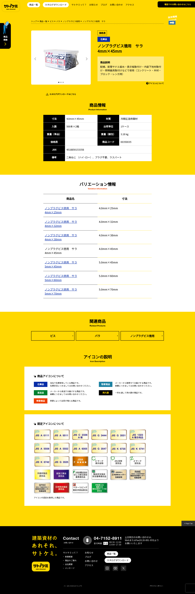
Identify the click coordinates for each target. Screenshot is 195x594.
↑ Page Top (188, 523)
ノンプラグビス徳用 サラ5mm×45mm (61, 264)
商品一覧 (33, 4)
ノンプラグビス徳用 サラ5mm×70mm (61, 291)
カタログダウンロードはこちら (62, 94)
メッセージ (69, 568)
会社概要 (69, 564)
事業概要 (69, 556)
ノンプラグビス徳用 (71, 21)
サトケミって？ (79, 4)
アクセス (130, 4)
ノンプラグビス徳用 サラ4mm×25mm (61, 210)
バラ (58, 21)
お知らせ (93, 4)
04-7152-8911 (108, 538)
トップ (34, 21)
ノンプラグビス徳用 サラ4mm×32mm (61, 224)
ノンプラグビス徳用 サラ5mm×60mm (61, 278)
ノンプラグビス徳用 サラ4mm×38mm (61, 237)
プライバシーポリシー (156, 586)
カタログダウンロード (56, 4)
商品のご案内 (70, 560)
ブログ (104, 4)
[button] (58, 82)
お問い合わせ (116, 4)
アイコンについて (156, 83)
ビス (52, 21)
